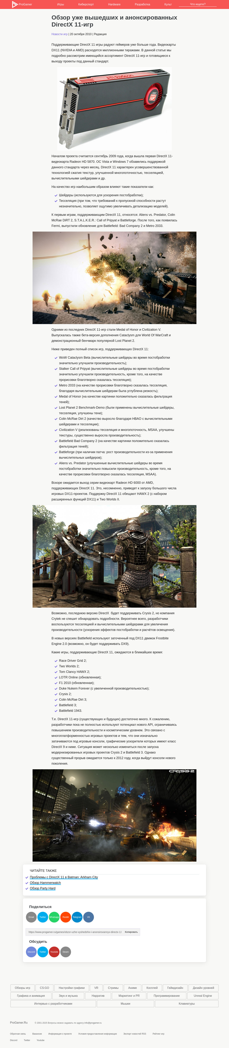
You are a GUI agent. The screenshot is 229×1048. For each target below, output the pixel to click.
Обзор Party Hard (42, 888)
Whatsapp (54, 917)
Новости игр (60, 34)
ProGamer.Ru (19, 1022)
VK (88, 917)
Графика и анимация (31, 995)
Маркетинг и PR (129, 995)
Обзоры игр (22, 987)
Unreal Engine (203, 995)
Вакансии (37, 1034)
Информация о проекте (60, 1034)
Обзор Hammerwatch (45, 883)
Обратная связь (18, 1034)
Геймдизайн (175, 987)
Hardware (114, 4)
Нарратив (98, 995)
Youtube (54, 952)
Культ (168, 4)
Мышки (125, 1003)
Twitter (43, 917)
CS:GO (44, 987)
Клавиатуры (187, 1003)
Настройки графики (72, 987)
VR (96, 987)
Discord (31, 952)
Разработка (142, 4)
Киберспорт (86, 4)
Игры (60, 4)
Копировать (131, 930)
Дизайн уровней (203, 987)
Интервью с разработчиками (53, 1003)
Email (31, 917)
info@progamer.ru (93, 1023)
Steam (66, 952)
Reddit (66, 917)
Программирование (167, 995)
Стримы (113, 987)
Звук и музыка (68, 995)
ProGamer (22, 4)
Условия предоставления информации (97, 1034)
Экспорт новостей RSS (134, 1034)
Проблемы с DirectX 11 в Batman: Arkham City (64, 877)
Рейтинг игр (158, 1034)
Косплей (152, 987)
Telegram (77, 917)
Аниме (132, 987)
